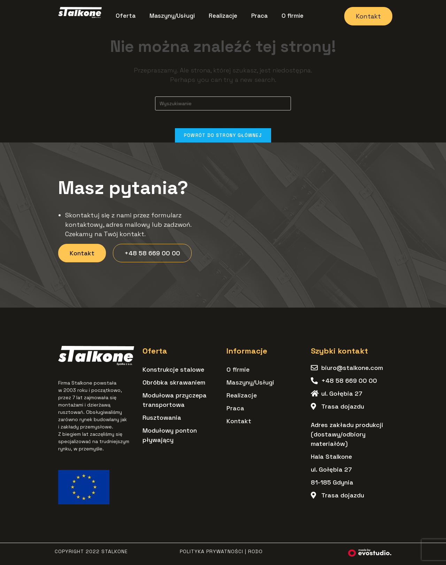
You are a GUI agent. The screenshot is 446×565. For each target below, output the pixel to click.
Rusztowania (162, 421)
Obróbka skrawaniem (174, 386)
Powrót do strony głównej (223, 138)
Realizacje (223, 16)
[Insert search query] (223, 103)
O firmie (292, 16)
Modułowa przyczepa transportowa (175, 403)
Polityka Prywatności (211, 555)
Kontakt (238, 424)
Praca (259, 16)
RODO (255, 555)
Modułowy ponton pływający (170, 438)
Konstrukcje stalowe (173, 373)
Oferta (126, 16)
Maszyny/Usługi (172, 16)
